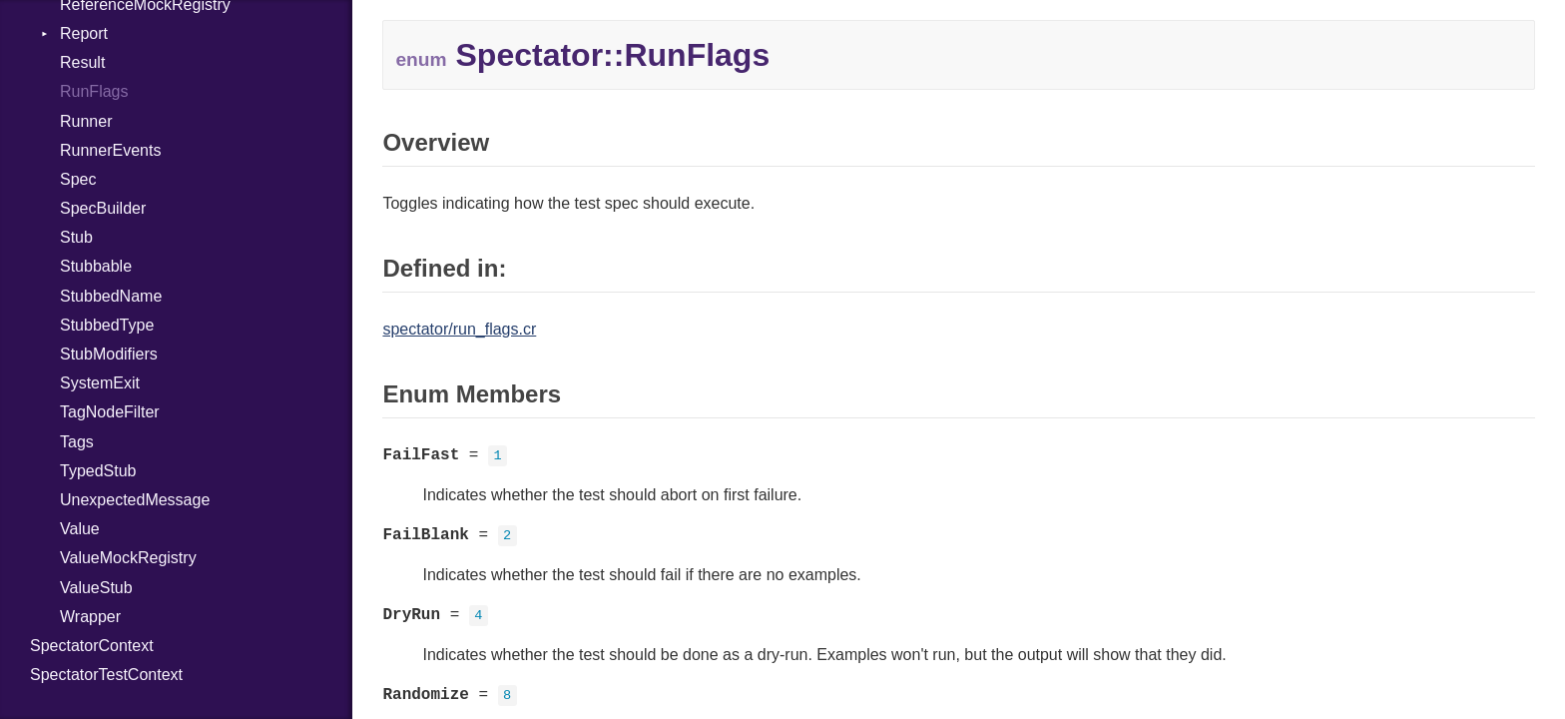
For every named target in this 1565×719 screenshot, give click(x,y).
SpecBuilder (103, 208)
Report (84, 33)
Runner (86, 121)
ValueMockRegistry (128, 557)
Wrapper (90, 616)
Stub (76, 237)
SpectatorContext (92, 645)
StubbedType (107, 325)
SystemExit (100, 382)
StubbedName (111, 296)
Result (82, 62)
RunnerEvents (110, 150)
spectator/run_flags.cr (459, 329)
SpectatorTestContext (106, 674)
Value (80, 528)
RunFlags (94, 91)
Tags (77, 441)
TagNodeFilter (110, 411)
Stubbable (96, 266)
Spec (78, 179)
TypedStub (98, 470)
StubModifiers (109, 354)
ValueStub (96, 587)
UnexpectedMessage (135, 499)
